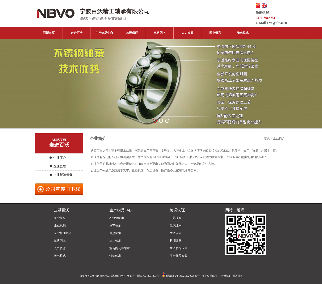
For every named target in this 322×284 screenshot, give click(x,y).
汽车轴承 (115, 225)
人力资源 (187, 32)
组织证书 (176, 225)
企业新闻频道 (63, 233)
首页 (267, 138)
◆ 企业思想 (57, 166)
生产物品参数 (178, 255)
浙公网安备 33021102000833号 (180, 275)
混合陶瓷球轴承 (119, 248)
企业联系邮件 (209, 275)
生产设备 (176, 233)
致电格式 (243, 32)
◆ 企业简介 (57, 157)
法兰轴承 (115, 240)
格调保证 (132, 32)
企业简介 (60, 218)
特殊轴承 (115, 255)
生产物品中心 (104, 32)
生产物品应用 (178, 248)
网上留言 (215, 32)
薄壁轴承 (115, 233)
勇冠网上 (237, 275)
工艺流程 (176, 218)
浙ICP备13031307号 (148, 275)
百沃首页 (49, 32)
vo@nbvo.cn (278, 23)
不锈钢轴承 (116, 218)
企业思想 (60, 225)
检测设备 (176, 240)
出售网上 (160, 32)
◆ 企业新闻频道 (60, 175)
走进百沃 (76, 32)
